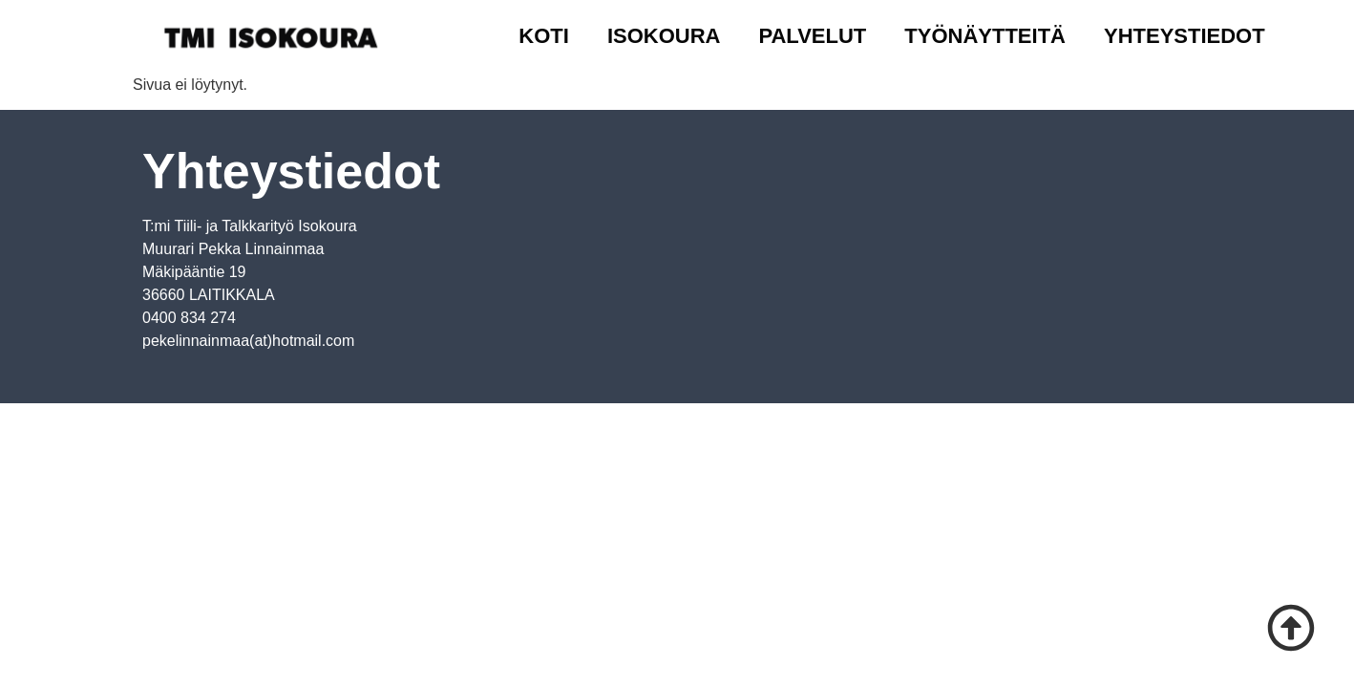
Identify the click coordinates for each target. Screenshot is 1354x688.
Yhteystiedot (1184, 36)
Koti (543, 36)
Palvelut (812, 36)
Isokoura (664, 36)
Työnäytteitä (985, 36)
